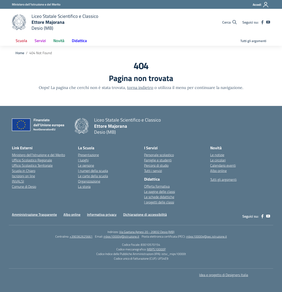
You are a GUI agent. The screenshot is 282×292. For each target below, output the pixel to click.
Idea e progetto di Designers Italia (223, 274)
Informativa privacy (102, 214)
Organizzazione (89, 181)
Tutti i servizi (153, 170)
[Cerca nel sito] (229, 22)
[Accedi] (260, 4)
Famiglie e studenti (158, 160)
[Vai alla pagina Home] (19, 52)
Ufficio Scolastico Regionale (32, 160)
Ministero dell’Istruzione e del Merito (38, 154)
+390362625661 (81, 236)
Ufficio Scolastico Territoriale (32, 165)
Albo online (218, 170)
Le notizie (217, 154)
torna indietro (140, 87)
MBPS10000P (156, 249)
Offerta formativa (157, 186)
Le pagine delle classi (159, 191)
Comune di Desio (24, 186)
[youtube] (268, 22)
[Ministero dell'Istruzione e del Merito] (36, 4)
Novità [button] (58, 41)
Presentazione (88, 154)
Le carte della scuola (93, 176)
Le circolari (218, 160)
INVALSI (18, 181)
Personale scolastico (159, 154)
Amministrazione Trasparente (34, 214)
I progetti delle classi (159, 202)
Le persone (86, 165)
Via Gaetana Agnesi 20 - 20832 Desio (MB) (146, 231)
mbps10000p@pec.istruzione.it (206, 236)
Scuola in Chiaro (23, 170)
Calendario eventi (223, 165)
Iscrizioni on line (23, 176)
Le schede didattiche (159, 197)
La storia (84, 186)
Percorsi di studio (156, 165)
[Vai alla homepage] (55, 22)
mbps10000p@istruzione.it (121, 236)
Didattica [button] (79, 41)
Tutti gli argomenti (253, 40)
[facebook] (262, 22)
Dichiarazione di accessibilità (145, 214)
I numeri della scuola (93, 170)
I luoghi (83, 160)
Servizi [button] (40, 41)
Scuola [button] (21, 41)
